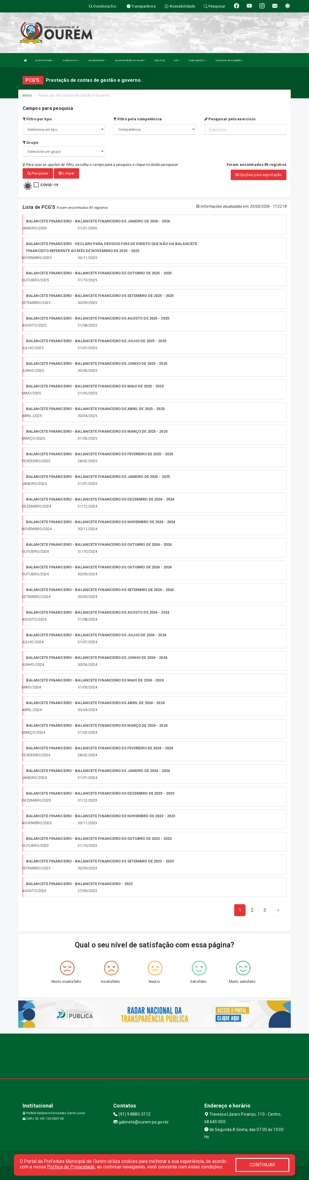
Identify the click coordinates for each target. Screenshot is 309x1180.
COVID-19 (49, 184)
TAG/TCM (159, 60)
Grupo (30, 142)
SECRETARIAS (97, 60)
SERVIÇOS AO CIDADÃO (229, 60)
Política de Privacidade (70, 1167)
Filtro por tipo (37, 119)
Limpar (66, 173)
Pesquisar (37, 173)
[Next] (264, 909)
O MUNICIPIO (71, 60)
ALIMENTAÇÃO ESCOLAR (130, 60)
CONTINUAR (262, 1165)
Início (27, 95)
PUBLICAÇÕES (197, 60)
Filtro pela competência (137, 119)
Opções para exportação (258, 175)
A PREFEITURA (45, 60)
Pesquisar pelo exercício (230, 119)
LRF (177, 60)
